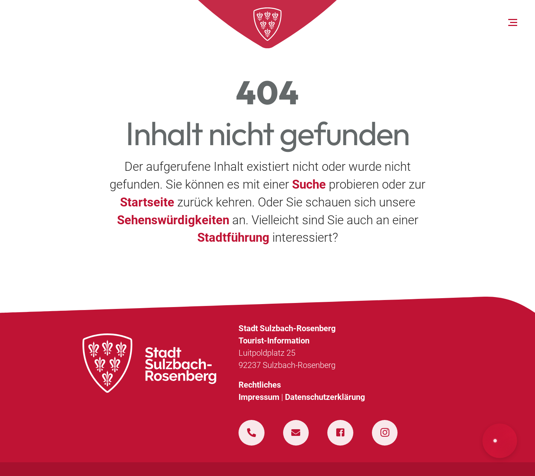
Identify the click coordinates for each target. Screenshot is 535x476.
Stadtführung (233, 237)
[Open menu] (512, 22)
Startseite (147, 202)
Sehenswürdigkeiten (173, 220)
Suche (309, 184)
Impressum (259, 397)
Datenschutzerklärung (325, 397)
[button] (500, 441)
